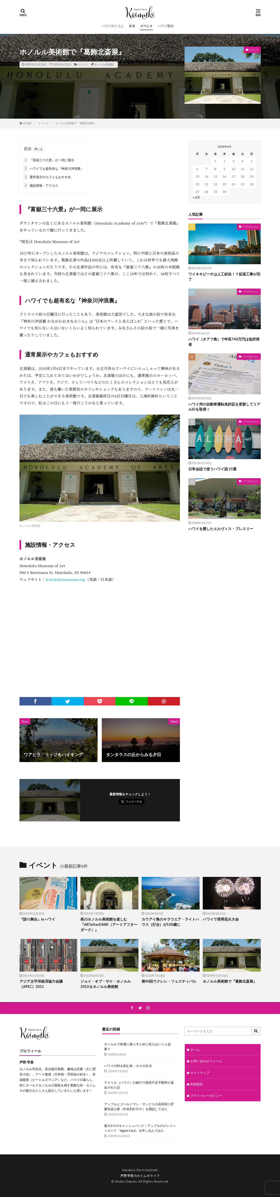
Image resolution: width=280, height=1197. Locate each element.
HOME (27, 123)
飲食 (132, 26)
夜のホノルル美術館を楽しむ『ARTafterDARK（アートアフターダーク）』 (108, 924)
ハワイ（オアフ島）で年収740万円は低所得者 (223, 342)
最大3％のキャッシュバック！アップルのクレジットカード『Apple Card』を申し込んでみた (140, 1128)
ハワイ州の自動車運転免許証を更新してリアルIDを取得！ (224, 407)
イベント (146, 26)
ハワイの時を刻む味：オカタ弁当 (128, 1066)
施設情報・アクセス (40, 185)
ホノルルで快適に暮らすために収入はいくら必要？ (137, 1046)
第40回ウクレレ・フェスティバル (169, 981)
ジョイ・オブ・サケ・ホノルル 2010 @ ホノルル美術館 (105, 984)
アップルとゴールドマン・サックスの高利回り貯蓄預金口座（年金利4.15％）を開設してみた (139, 1106)
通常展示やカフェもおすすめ (47, 177)
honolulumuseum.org (65, 579)
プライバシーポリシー (206, 1095)
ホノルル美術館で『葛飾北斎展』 (76, 123)
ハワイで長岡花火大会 (221, 919)
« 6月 (196, 197)
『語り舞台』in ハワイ (37, 919)
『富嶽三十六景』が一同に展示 (48, 160)
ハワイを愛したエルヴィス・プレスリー (220, 529)
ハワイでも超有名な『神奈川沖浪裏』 (53, 168)
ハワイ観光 (166, 26)
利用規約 (196, 1084)
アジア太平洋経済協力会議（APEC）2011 (41, 984)
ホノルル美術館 (104, 64)
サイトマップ (199, 1073)
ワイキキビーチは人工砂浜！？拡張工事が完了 (224, 277)
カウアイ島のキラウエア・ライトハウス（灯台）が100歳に (170, 922)
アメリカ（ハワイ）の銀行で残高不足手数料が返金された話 (139, 1084)
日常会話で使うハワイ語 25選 (212, 469)
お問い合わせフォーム (206, 1061)
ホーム (195, 1049)
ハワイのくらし (113, 26)
